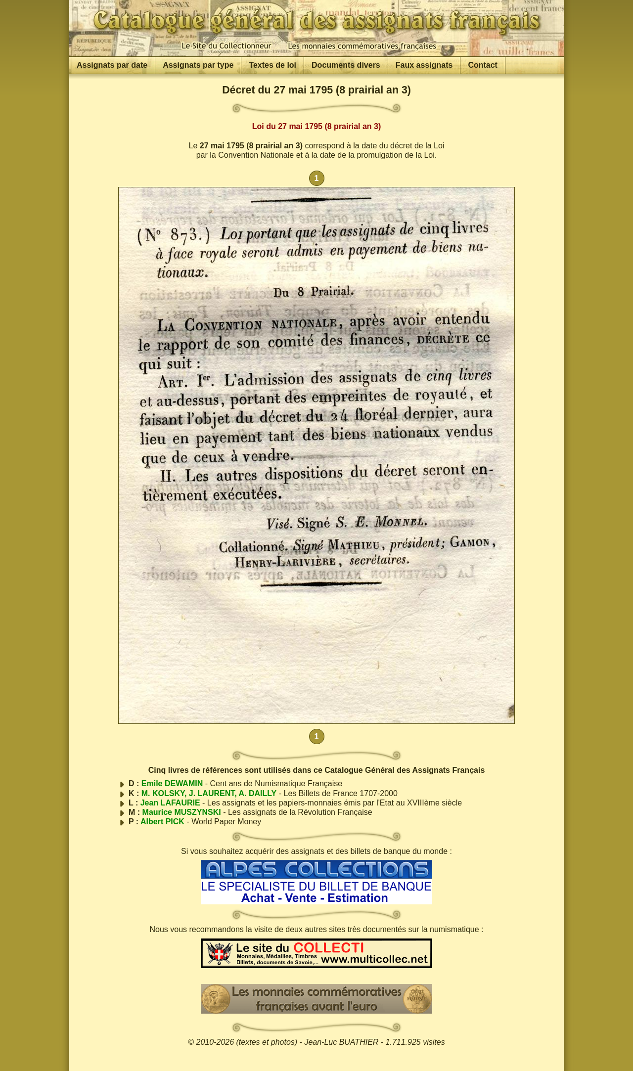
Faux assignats (424, 65)
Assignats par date (112, 65)
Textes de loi (272, 65)
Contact (482, 65)
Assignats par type (198, 65)
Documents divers (346, 65)
